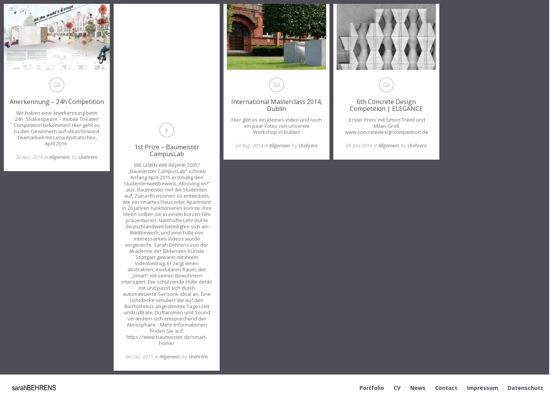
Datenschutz (525, 387)
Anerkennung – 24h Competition (57, 101)
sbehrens (88, 156)
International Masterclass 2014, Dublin (276, 105)
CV (397, 387)
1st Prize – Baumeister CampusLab (166, 150)
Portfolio (371, 387)
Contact (446, 387)
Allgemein (59, 156)
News (418, 387)
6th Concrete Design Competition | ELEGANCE (386, 105)
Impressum (482, 387)
